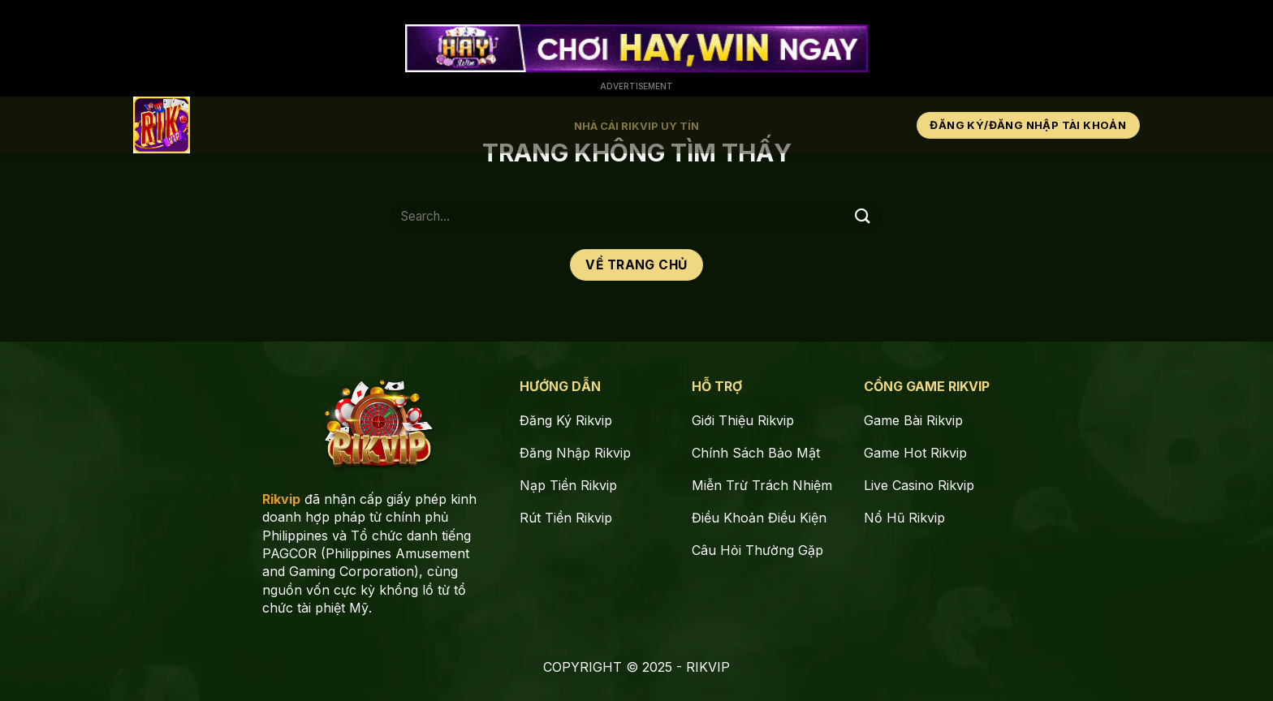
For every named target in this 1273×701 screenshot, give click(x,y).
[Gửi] (862, 216)
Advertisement (636, 86)
